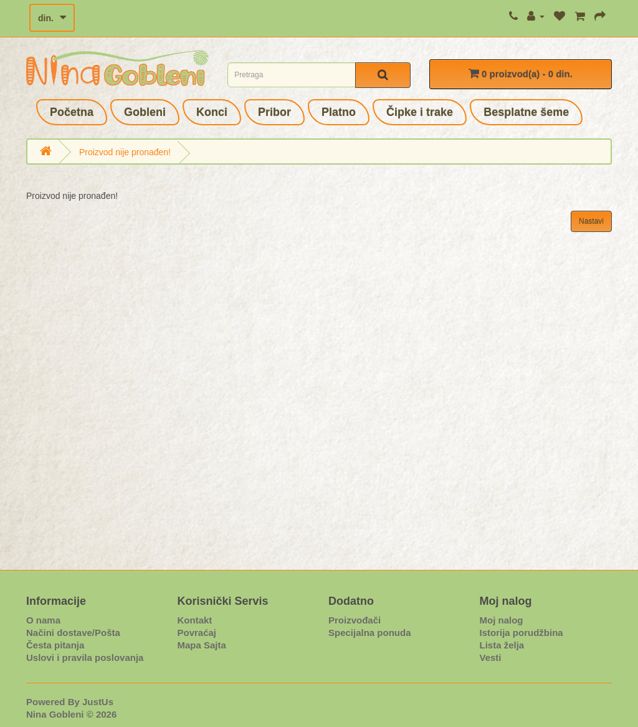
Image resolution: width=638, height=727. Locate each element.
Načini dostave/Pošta (73, 632)
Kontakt (195, 620)
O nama (43, 620)
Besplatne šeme (526, 112)
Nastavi (591, 221)
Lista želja (502, 645)
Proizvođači (354, 620)
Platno (338, 112)
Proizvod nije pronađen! (125, 152)
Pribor (274, 112)
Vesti (491, 657)
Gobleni (145, 112)
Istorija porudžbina (521, 632)
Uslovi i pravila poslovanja (84, 657)
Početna (71, 112)
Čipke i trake (419, 112)
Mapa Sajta (202, 645)
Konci (211, 112)
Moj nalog (501, 620)
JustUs (97, 701)
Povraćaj (197, 632)
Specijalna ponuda (369, 632)
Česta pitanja (55, 645)
